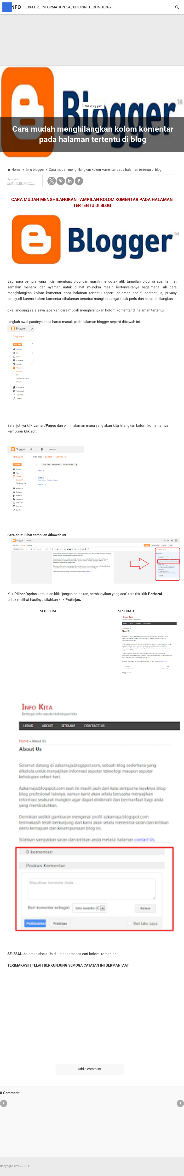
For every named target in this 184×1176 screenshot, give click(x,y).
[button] (51, 181)
